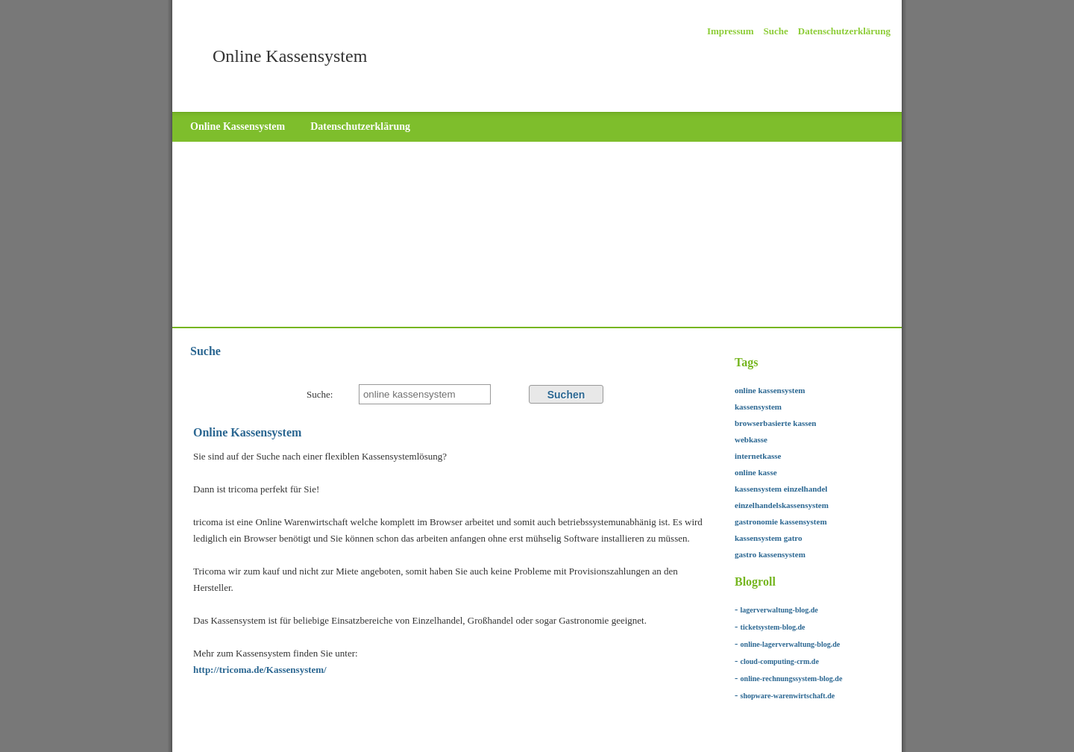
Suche (776, 31)
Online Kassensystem (237, 126)
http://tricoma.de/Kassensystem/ (260, 669)
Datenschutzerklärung (844, 31)
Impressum (730, 31)
